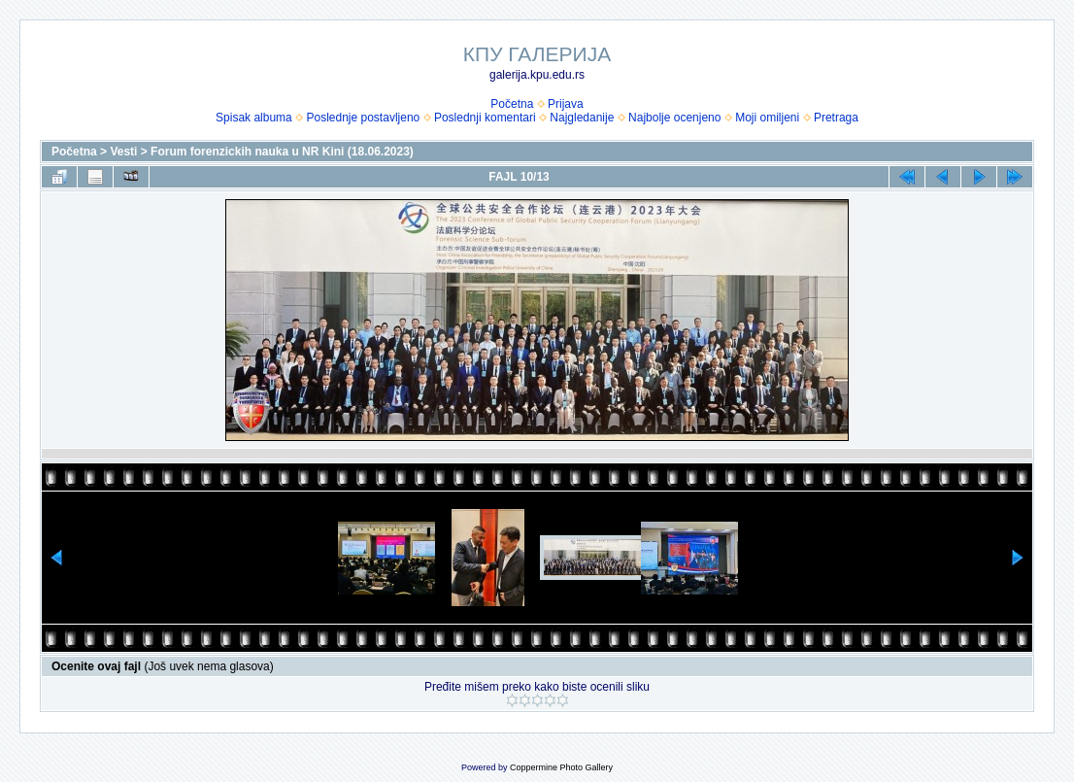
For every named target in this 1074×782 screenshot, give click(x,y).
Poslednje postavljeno (363, 117)
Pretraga (836, 117)
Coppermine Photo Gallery (561, 767)
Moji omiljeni (767, 117)
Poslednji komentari (485, 117)
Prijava (566, 104)
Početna (511, 104)
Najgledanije (582, 117)
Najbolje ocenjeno (674, 117)
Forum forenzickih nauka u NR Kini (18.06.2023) (282, 151)
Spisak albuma (254, 117)
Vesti (123, 151)
